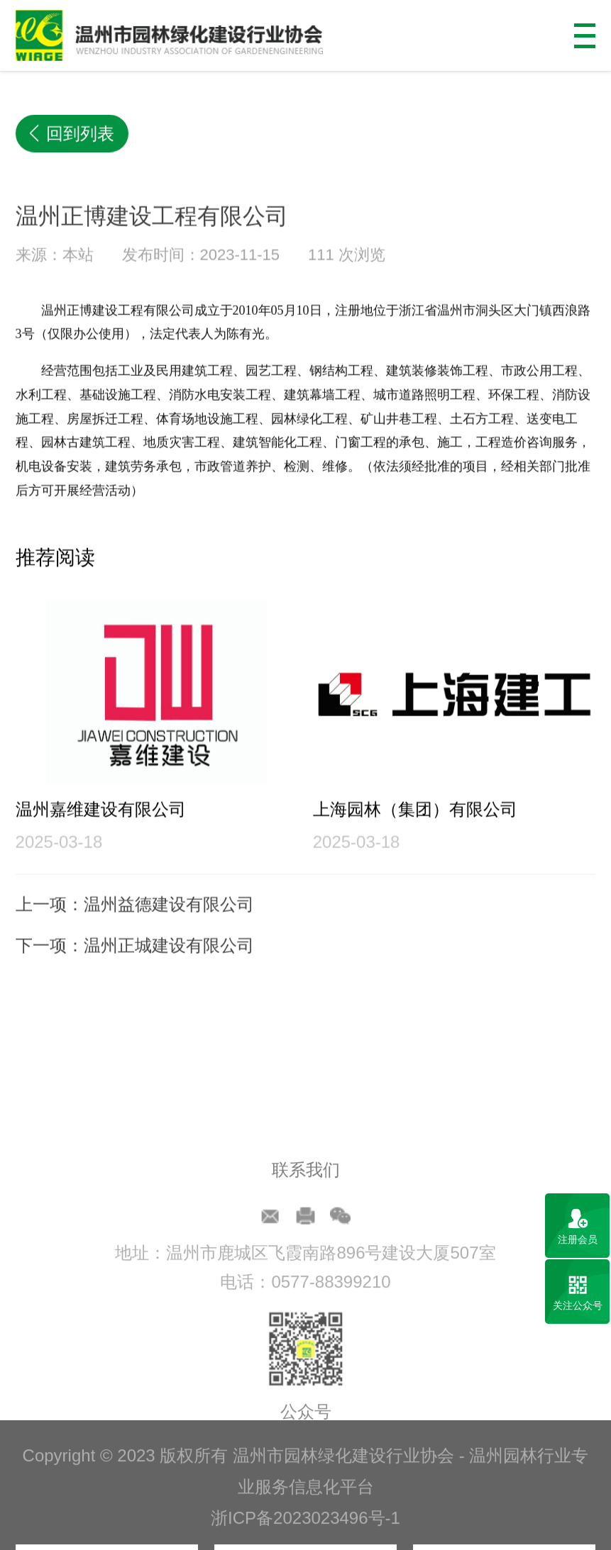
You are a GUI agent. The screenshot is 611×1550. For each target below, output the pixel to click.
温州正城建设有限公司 (169, 970)
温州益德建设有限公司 (169, 929)
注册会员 (578, 1239)
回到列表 (72, 134)
